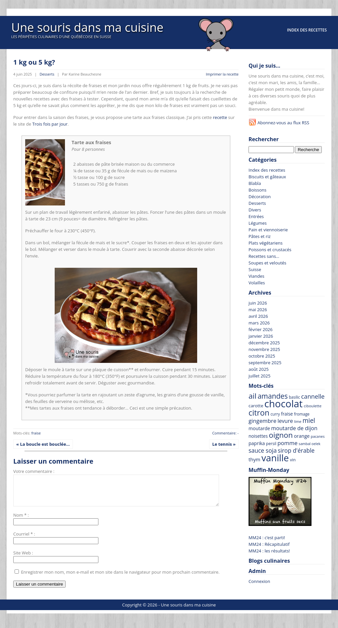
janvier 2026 (261, 336)
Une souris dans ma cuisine (87, 27)
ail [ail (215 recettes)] (252, 396)
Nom (18, 521)
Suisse (255, 269)
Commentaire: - (225, 432)
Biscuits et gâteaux (267, 177)
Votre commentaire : (33, 471)
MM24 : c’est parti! (267, 538)
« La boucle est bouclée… (43, 444)
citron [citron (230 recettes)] (259, 412)
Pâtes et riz (260, 236)
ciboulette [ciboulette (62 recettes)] (312, 405)
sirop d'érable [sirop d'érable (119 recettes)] (296, 450)
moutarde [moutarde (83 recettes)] (259, 428)
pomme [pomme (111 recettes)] (287, 443)
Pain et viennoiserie (268, 230)
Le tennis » (224, 444)
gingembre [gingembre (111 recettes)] (262, 421)
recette (220, 117)
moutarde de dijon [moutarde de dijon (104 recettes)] (294, 428)
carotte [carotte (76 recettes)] (256, 406)
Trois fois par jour (49, 124)
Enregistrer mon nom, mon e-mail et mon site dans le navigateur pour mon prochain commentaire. (120, 578)
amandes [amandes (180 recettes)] (272, 396)
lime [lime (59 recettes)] (297, 421)
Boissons (257, 190)
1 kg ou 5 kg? (34, 62)
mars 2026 (259, 323)
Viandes (256, 276)
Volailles (257, 283)
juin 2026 (258, 303)
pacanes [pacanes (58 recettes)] (318, 436)
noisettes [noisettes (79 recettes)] (258, 436)
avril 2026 (258, 316)
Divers (255, 210)
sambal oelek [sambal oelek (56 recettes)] (309, 443)
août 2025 (259, 369)
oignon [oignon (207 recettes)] (281, 435)
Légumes (258, 223)
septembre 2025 (265, 363)
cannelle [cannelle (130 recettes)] (313, 396)
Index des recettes (307, 30)
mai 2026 (258, 310)
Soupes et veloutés (267, 263)
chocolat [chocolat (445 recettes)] (283, 403)
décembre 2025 (264, 343)
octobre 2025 (262, 356)
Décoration (260, 197)
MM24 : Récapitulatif (269, 544)
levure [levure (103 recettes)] (285, 421)
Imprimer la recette (222, 74)
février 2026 (260, 329)
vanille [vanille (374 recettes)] (275, 457)
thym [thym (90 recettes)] (254, 459)
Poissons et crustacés (270, 250)
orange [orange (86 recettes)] (302, 436)
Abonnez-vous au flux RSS (283, 123)
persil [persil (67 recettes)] (271, 443)
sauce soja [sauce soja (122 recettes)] (263, 450)
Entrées (256, 216)
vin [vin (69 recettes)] (293, 460)
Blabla (255, 183)
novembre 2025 (264, 349)
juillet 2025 (259, 376)
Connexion (259, 581)
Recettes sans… (264, 256)
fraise (36, 432)
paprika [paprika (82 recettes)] (257, 443)
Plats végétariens (266, 243)
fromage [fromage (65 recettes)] (302, 414)
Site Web (22, 559)
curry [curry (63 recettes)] (275, 414)
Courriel (21, 540)
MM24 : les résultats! (269, 551)
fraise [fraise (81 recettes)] (287, 414)
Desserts (46, 74)
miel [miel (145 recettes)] (309, 420)
